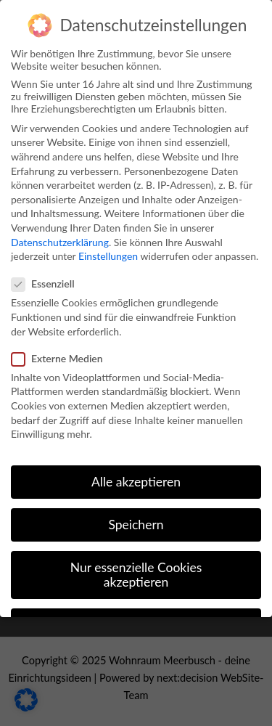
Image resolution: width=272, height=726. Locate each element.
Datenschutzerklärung (60, 242)
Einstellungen (108, 256)
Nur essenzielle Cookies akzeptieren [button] (136, 575)
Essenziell (47, 283)
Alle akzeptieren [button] (136, 481)
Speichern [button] (135, 524)
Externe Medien (61, 358)
